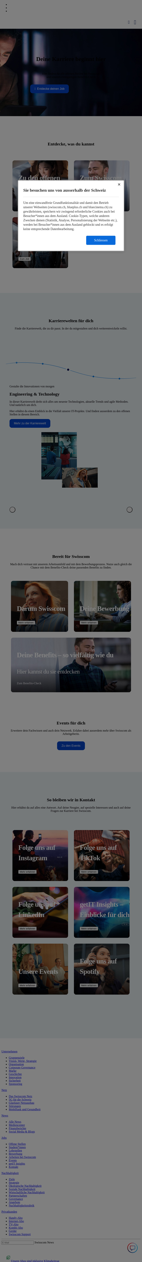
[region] (71, 215)
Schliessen (101, 240)
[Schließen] (119, 184)
